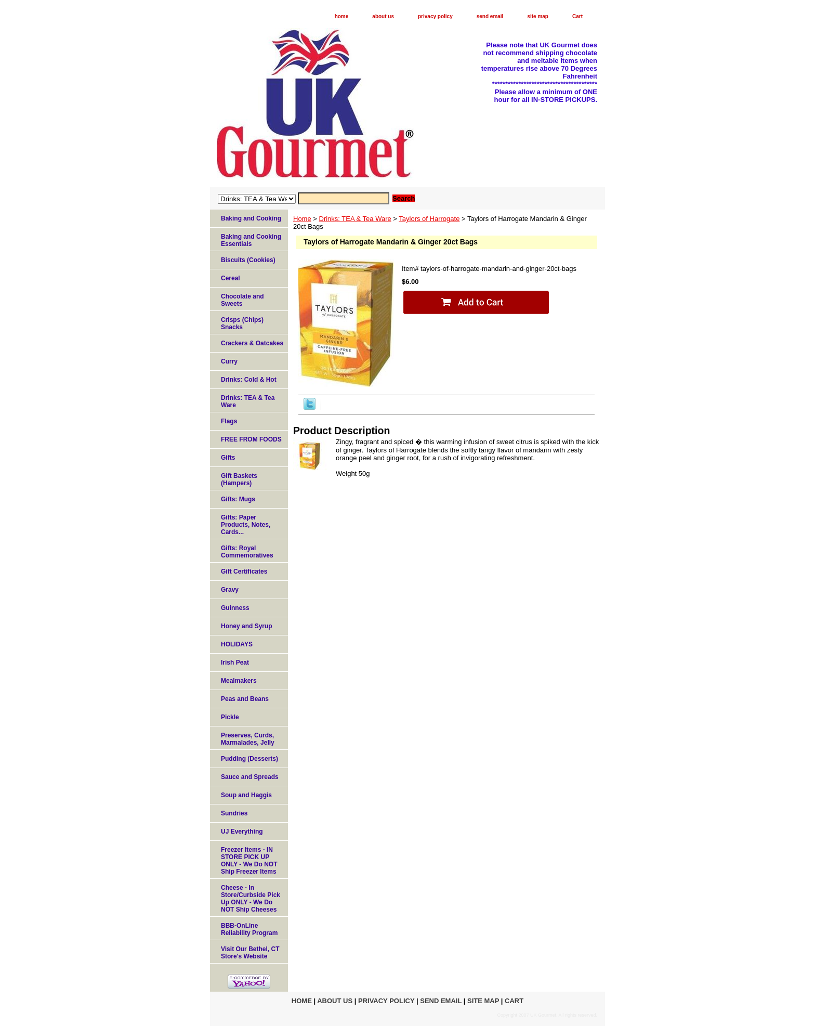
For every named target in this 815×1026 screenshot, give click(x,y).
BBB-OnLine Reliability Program (249, 929)
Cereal (230, 278)
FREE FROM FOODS (251, 439)
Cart (577, 16)
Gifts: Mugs (238, 499)
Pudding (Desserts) (249, 758)
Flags (229, 421)
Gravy (230, 589)
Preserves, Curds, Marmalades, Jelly (247, 739)
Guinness (235, 608)
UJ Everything (242, 831)
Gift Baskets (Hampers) (239, 479)
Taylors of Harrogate (429, 219)
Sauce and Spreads (250, 777)
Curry (229, 361)
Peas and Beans (245, 699)
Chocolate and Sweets (242, 300)
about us (383, 16)
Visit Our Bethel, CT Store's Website (250, 952)
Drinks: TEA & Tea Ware (355, 219)
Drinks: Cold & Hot (249, 379)
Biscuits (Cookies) (248, 260)
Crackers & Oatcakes (252, 343)
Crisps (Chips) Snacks (242, 323)
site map (537, 16)
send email (490, 16)
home (342, 16)
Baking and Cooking (251, 218)
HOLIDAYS (237, 644)
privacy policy (435, 16)
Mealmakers (239, 680)
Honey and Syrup (246, 626)
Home (302, 219)
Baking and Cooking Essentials (251, 240)
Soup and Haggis (246, 795)
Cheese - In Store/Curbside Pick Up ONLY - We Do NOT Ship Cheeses (250, 898)
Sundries (234, 813)
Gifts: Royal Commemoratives (247, 551)
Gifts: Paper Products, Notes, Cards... (245, 525)
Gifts (228, 457)
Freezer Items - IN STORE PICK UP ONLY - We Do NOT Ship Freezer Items (249, 860)
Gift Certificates (244, 571)
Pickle (230, 717)
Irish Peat (235, 662)
